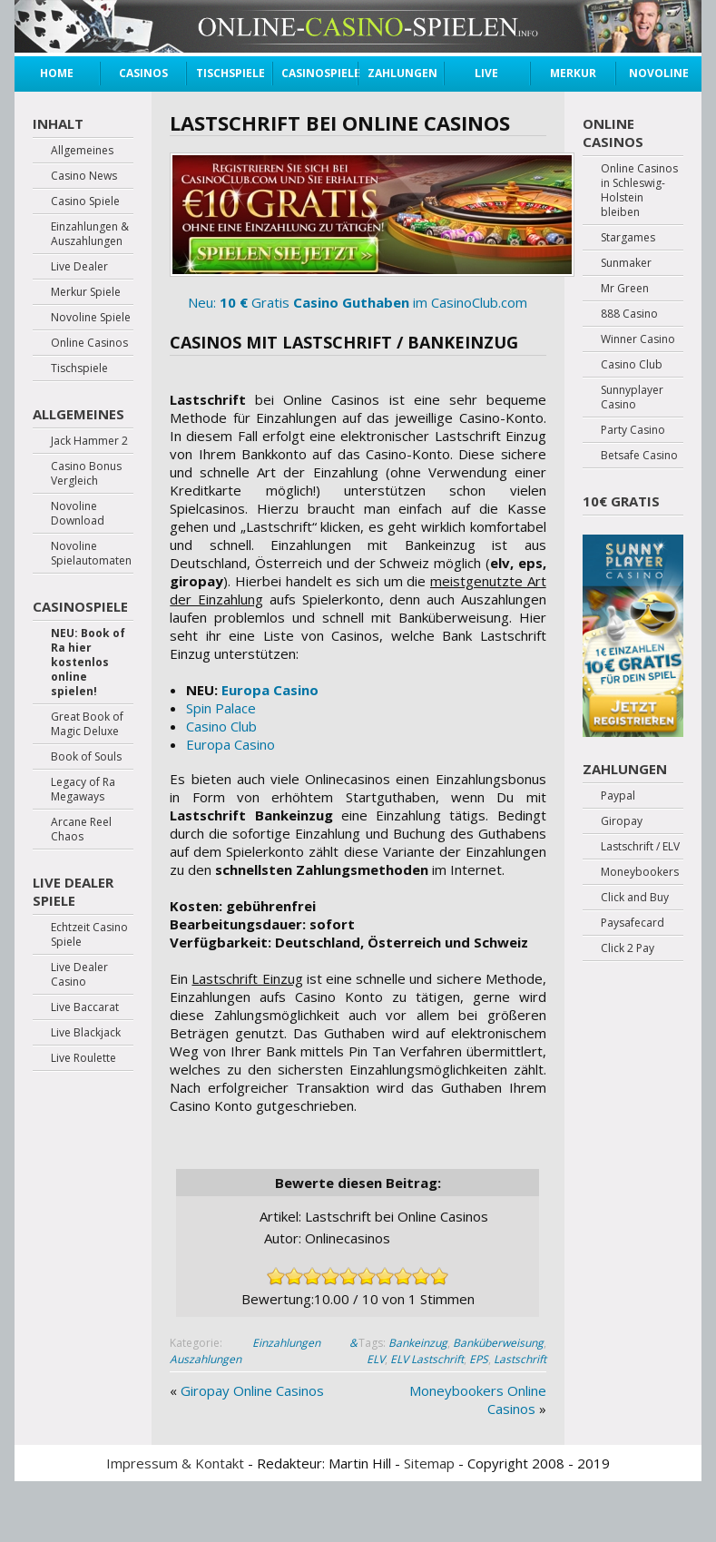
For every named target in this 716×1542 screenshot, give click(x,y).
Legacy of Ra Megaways (83, 789)
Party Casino (633, 430)
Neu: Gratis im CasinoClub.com (357, 231)
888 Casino (629, 314)
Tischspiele (229, 73)
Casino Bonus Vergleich (86, 473)
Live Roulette (83, 1058)
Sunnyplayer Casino (632, 397)
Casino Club (221, 726)
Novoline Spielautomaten (91, 553)
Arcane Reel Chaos (81, 829)
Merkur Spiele (573, 75)
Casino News (84, 176)
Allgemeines (82, 150)
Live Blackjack (86, 1033)
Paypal (618, 796)
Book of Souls (86, 757)
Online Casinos (89, 343)
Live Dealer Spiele (73, 891)
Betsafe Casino (639, 455)
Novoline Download (77, 513)
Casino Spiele (85, 201)
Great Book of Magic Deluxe (87, 724)
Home (57, 73)
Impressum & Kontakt (175, 1463)
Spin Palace (221, 708)
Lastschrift (520, 1359)
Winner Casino (638, 339)
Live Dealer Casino (79, 974)
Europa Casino (270, 690)
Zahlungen (401, 73)
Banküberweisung (498, 1342)
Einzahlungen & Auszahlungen (90, 234)
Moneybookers (640, 872)
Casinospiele (314, 73)
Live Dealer (486, 75)
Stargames (628, 238)
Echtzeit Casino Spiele (89, 934)
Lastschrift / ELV (640, 847)
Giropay (621, 821)
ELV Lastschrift (427, 1359)
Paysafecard (632, 923)
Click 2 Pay (627, 948)
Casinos (143, 73)
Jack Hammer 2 (89, 441)
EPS (478, 1359)
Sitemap (429, 1463)
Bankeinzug (417, 1342)
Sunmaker (626, 263)
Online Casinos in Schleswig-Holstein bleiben (639, 191)
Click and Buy (635, 897)
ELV (376, 1359)
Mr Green (625, 288)
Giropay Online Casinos (252, 1390)
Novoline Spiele (659, 75)
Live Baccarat (85, 1007)
